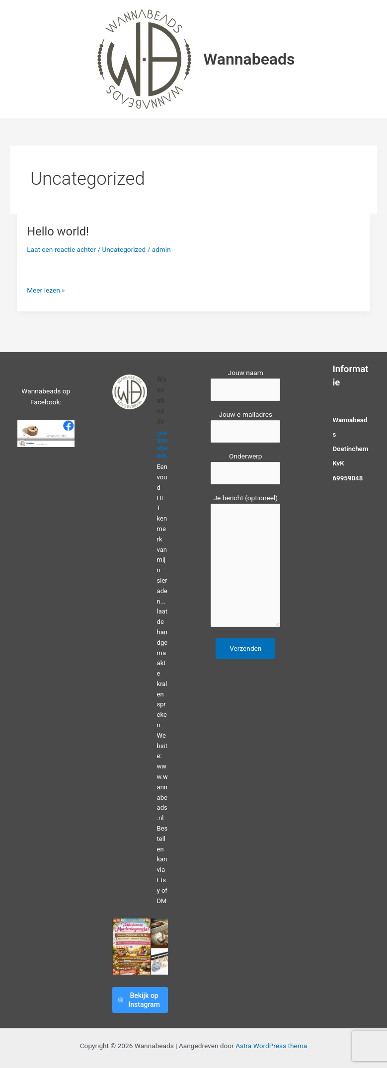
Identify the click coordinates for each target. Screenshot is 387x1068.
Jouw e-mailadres (245, 426)
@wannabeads (162, 444)
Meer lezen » (46, 290)
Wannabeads (249, 59)
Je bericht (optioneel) (245, 562)
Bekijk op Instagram (139, 1000)
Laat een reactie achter (61, 249)
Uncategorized (124, 249)
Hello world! (58, 231)
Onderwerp (245, 468)
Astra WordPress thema (271, 1046)
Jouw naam (245, 385)
